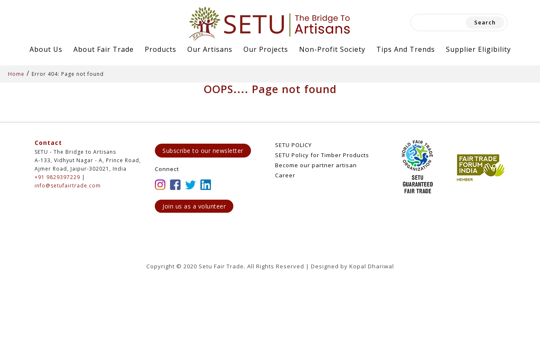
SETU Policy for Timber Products (322, 155)
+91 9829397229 (57, 177)
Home (16, 74)
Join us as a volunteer (194, 206)
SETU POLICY (293, 145)
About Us (46, 49)
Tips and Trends (405, 49)
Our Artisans (209, 49)
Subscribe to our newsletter (202, 151)
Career (285, 175)
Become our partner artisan (316, 165)
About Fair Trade (103, 49)
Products (160, 49)
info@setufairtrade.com (68, 185)
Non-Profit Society (332, 49)
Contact (48, 143)
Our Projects (265, 49)
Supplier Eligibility (478, 49)
